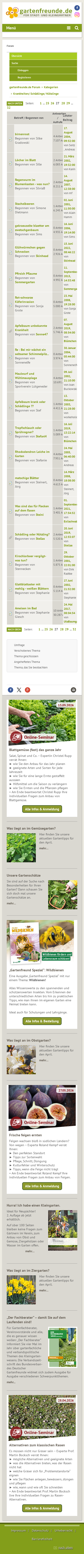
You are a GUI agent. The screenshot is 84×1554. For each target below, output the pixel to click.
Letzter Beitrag (67, 117)
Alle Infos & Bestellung (42, 1021)
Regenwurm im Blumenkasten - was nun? (32, 182)
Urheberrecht (64, 1530)
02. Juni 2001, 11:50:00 (69, 204)
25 (47, 103)
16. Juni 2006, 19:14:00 (69, 228)
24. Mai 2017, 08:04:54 (69, 609)
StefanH (41, 436)
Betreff (18, 118)
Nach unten (15, 103)
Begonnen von (36, 118)
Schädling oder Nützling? (32, 534)
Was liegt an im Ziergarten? (28, 1270)
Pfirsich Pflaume (26, 274)
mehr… (43, 848)
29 (68, 103)
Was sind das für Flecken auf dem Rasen (32, 508)
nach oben (65, 1547)
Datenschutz (40, 1530)
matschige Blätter (27, 478)
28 (63, 103)
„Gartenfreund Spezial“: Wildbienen (36, 970)
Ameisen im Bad (26, 608)
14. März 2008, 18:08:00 (69, 476)
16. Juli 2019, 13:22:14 (69, 428)
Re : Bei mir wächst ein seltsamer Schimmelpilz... (32, 352)
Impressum (18, 1530)
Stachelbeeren (24, 204)
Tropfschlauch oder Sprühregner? (28, 430)
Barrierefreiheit (42, 1539)
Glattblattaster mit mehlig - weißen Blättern (32, 586)
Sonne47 (42, 334)
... (44, 103)
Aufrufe (57, 122)
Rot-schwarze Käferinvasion (24, 299)
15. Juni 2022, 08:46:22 (69, 248)
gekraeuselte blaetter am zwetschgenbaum (32, 228)
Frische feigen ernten (25, 1135)
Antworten (59, 113)
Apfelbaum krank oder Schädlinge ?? (30, 404)
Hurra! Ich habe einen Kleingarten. (33, 1205)
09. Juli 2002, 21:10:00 (69, 376)
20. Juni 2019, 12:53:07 (69, 533)
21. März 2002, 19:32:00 (69, 160)
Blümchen (70, 341)
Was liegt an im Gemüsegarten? (31, 828)
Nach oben (14, 629)
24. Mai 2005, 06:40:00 (69, 452)
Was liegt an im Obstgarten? (29, 1040)
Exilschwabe (71, 521)
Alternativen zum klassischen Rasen (37, 1445)
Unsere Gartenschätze (24, 875)
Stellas (40, 539)
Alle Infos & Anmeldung (42, 809)
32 (9, 108)
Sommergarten (25, 282)
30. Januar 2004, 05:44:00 (70, 352)
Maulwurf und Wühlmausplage (26, 376)
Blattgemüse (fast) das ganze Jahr (35, 749)
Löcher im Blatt (25, 160)
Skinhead (42, 256)
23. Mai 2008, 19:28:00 (69, 300)
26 (52, 103)
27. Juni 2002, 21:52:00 (69, 585)
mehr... (11, 1382)
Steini (40, 515)
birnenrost (22, 134)
